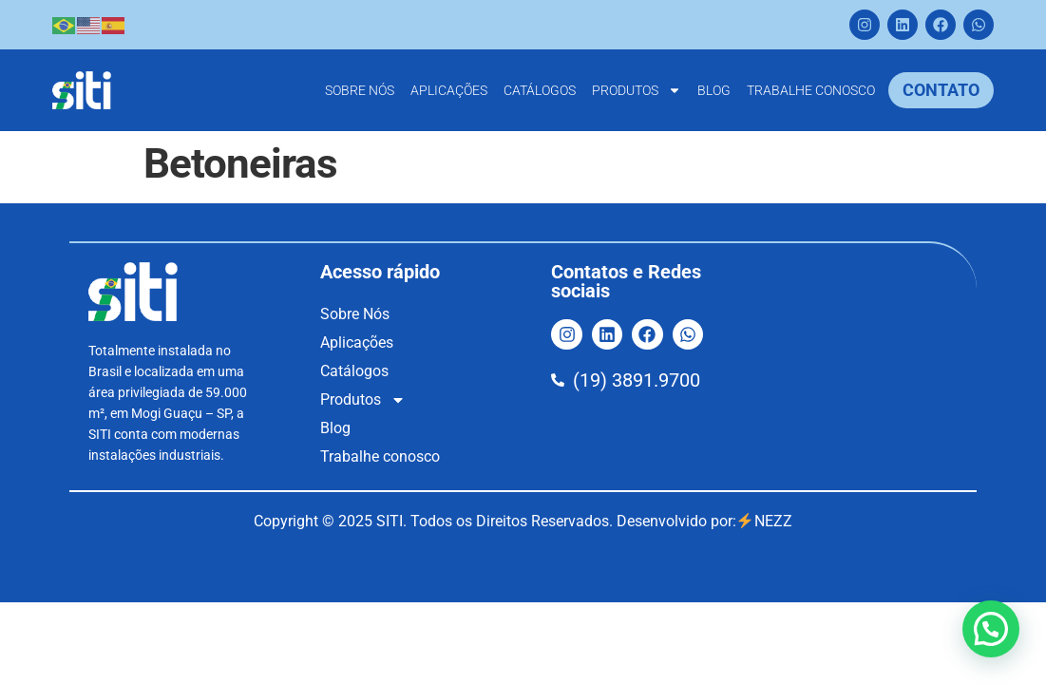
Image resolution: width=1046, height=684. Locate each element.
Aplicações (448, 90)
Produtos (636, 90)
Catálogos (540, 90)
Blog (714, 90)
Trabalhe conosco (811, 90)
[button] (990, 628)
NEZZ (764, 521)
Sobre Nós (359, 90)
